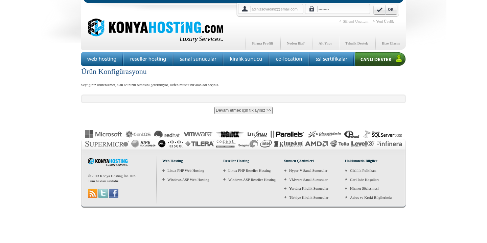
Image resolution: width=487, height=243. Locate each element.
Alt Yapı (325, 43)
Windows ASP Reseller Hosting (252, 180)
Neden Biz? (296, 43)
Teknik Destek (356, 43)
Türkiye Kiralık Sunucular (308, 197)
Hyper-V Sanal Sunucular (308, 170)
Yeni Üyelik (385, 21)
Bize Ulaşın (391, 43)
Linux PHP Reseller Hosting (249, 170)
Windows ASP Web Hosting (188, 180)
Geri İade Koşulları (364, 180)
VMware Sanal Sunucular (308, 180)
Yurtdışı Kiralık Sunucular (308, 188)
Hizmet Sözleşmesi (364, 188)
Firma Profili (262, 43)
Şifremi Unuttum (355, 21)
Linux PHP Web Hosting (185, 170)
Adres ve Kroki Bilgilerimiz (371, 197)
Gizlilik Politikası (363, 170)
